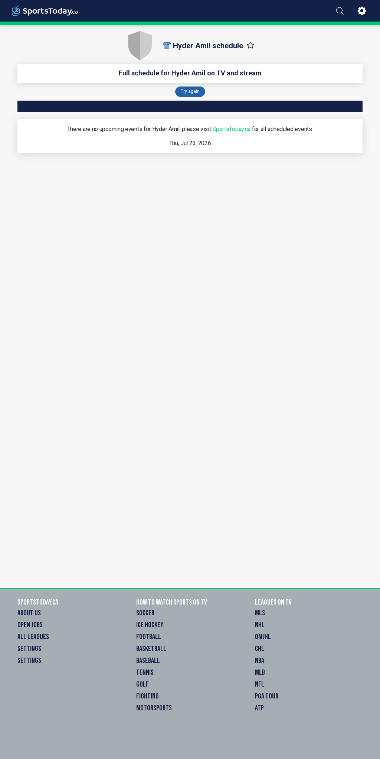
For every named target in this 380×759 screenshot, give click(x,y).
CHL (259, 648)
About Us (29, 613)
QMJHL (263, 636)
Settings (29, 648)
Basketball (151, 648)
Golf (142, 684)
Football (148, 636)
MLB (260, 672)
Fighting (147, 696)
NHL (260, 624)
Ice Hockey (149, 624)
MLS (260, 613)
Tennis (145, 672)
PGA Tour (266, 696)
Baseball (148, 660)
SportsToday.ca (231, 129)
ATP (259, 708)
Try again (190, 91)
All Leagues (33, 636)
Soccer (145, 613)
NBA (259, 660)
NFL (259, 684)
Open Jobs (30, 624)
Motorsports (154, 708)
